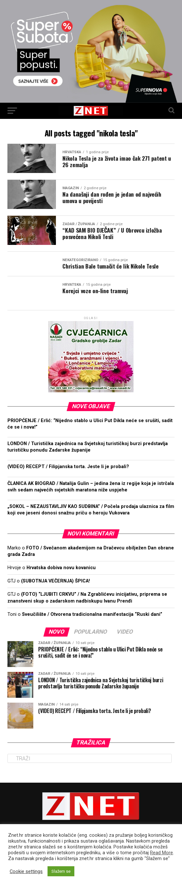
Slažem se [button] (60, 871)
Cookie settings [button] (26, 871)
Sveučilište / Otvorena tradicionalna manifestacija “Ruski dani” (92, 614)
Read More (161, 853)
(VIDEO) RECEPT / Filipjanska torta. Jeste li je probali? (68, 466)
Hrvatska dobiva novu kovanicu (61, 567)
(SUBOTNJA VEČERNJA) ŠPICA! (55, 581)
